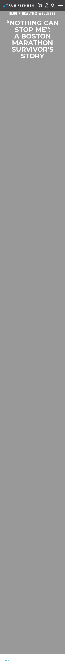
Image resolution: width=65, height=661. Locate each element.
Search (53, 6)
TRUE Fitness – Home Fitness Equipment (18, 5)
